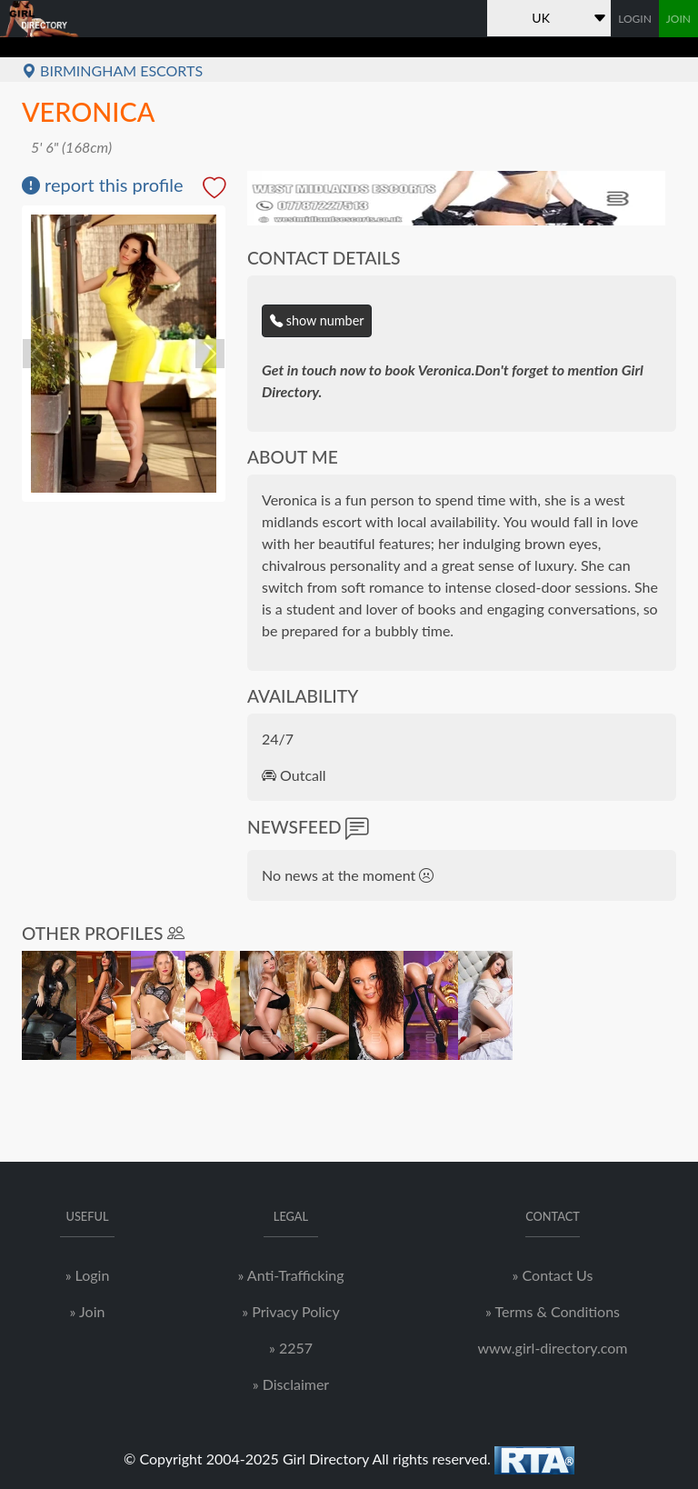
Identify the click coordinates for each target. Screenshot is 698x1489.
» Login (87, 1275)
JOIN (678, 18)
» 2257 (291, 1347)
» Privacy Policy (290, 1311)
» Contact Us (553, 1275)
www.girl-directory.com (552, 1347)
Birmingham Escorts (112, 70)
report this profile (103, 184)
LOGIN (635, 18)
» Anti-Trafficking (290, 1275)
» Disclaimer (291, 1384)
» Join (87, 1311)
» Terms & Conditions (552, 1311)
